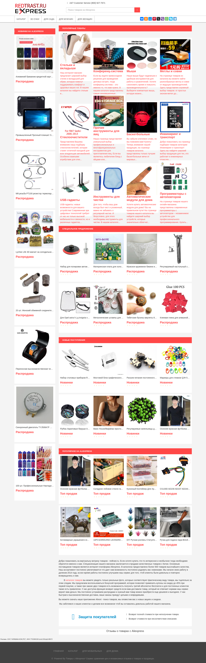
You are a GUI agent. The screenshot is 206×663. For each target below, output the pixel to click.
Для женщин (85, 19)
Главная (59, 651)
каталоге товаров (74, 580)
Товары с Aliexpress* (76, 658)
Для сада (49, 19)
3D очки (34, 19)
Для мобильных (92, 651)
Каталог (73, 651)
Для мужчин (66, 19)
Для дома (112, 651)
